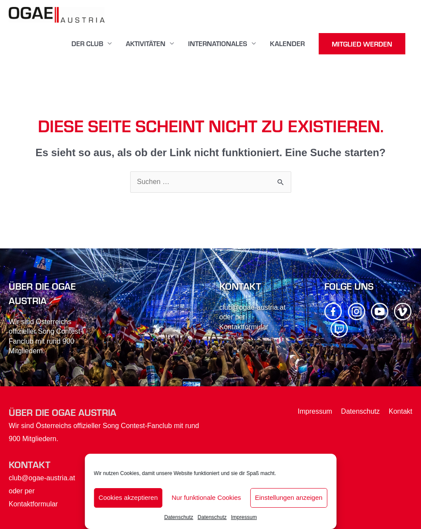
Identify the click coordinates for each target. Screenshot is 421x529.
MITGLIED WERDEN (362, 43)
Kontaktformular (244, 327)
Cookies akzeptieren (128, 497)
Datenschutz (178, 517)
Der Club (87, 43)
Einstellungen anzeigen (289, 497)
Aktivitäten (145, 43)
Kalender (287, 43)
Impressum (244, 517)
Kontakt (400, 411)
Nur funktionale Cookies (206, 497)
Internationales (217, 43)
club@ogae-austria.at (252, 307)
